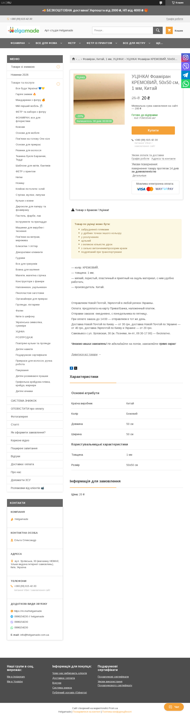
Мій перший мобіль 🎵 (29, 106)
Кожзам (20, 126)
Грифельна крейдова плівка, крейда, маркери (33, 383)
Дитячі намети (24, 349)
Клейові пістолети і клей (30, 188)
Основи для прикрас (28, 144)
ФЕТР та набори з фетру (31, 111)
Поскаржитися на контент (86, 711)
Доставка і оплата (22, 464)
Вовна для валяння (27, 269)
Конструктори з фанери (30, 281)
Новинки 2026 (19, 74)
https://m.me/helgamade (28, 611)
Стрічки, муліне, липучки (30, 194)
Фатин (19, 310)
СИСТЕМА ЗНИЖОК (24, 400)
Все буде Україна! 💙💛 (30, 88)
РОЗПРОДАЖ (24, 337)
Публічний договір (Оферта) (69, 692)
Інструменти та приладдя (31, 221)
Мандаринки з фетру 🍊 (30, 100)
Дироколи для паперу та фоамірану (31, 208)
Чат (174, 707)
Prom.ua (113, 708)
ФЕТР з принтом (25, 171)
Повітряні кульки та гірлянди (33, 343)
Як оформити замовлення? (28, 432)
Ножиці (20, 183)
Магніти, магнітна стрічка (31, 275)
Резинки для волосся (28, 150)
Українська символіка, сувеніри (29, 324)
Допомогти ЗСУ (21, 480)
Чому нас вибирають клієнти (69, 673)
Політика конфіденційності (117, 711)
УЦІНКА (20, 331)
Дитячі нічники (24, 391)
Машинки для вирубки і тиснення (30, 229)
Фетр (72, 43)
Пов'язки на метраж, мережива (28, 238)
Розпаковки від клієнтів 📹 (27, 488)
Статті (15, 424)
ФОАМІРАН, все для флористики (28, 119)
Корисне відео (20, 440)
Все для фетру (134, 43)
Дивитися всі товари (84, 354)
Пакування (22, 370)
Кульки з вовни (25, 200)
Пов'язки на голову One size (33, 138)
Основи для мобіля (27, 132)
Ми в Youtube (15, 681)
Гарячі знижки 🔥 (26, 94)
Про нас (16, 472)
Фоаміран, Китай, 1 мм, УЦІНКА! (103, 59)
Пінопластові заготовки (30, 293)
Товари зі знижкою (23, 66)
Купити (153, 130)
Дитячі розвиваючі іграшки (32, 376)
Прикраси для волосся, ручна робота (34, 362)
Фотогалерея (19, 416)
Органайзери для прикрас (32, 298)
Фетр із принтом (99, 43)
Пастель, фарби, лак (28, 215)
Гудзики (20, 257)
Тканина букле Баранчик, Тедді (31, 158)
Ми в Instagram (16, 676)
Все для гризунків (26, 263)
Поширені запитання (24, 448)
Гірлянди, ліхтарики (28, 304)
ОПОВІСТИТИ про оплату (27, 408)
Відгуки (15, 456)
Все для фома (46, 43)
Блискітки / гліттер (27, 246)
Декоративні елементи (29, 252)
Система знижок (62, 687)
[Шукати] (158, 30)
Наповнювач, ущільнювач (31, 287)
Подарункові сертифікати (31, 354)
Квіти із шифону (25, 316)
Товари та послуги (22, 82)
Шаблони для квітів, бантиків (33, 165)
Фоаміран (17, 43)
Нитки (19, 177)
